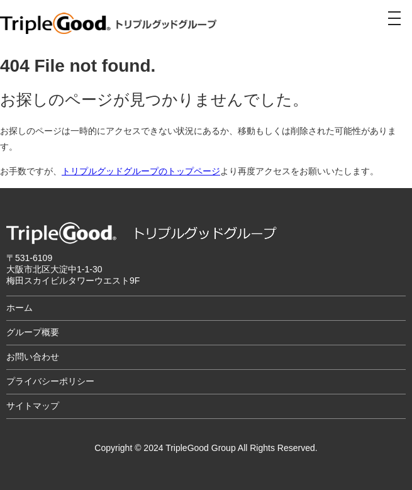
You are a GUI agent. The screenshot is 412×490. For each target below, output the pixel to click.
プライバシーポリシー (50, 381)
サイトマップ (32, 406)
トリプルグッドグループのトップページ (141, 171)
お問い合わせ (32, 357)
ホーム (19, 308)
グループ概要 (32, 332)
